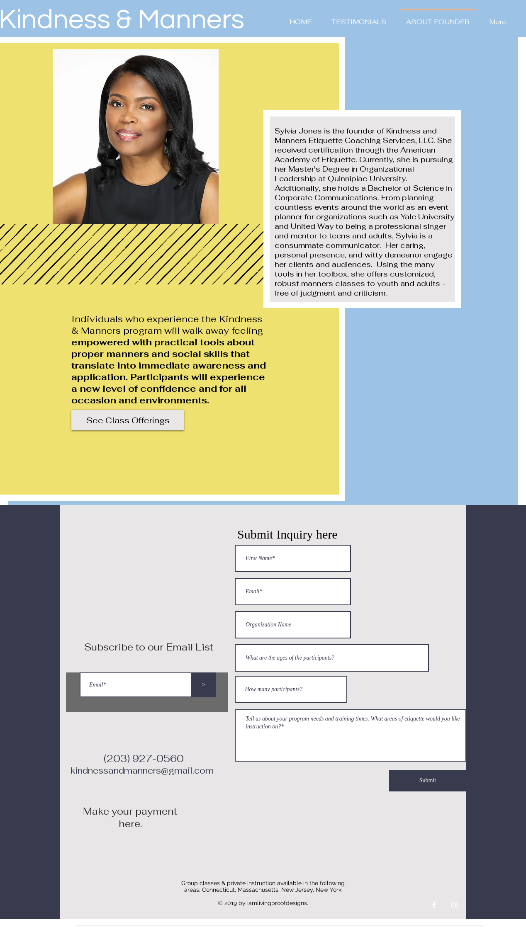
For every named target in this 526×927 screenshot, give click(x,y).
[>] (203, 684)
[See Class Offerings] (127, 420)
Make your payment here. (130, 817)
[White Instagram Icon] (454, 904)
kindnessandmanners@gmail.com (142, 770)
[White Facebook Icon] (434, 904)
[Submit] (427, 780)
